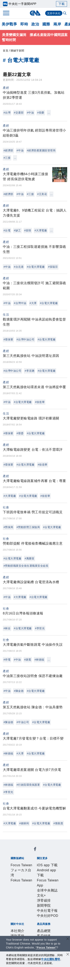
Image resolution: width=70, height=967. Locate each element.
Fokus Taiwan (19, 857)
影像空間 (43, 913)
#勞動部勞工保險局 (28, 527)
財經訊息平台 (22, 918)
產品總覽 (16, 913)
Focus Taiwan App (23, 873)
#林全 (7, 628)
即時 (24, 24)
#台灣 (7, 112)
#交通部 (19, 112)
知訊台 (38, 918)
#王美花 (42, 194)
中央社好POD (26, 883)
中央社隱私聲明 (50, 959)
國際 (46, 24)
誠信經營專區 (50, 898)
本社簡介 (16, 893)
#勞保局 (8, 527)
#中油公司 (23, 722)
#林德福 (39, 659)
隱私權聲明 (17, 903)
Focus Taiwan (19, 852)
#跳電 (27, 659)
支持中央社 (54, 13)
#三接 (7, 157)
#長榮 (40, 112)
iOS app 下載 (19, 868)
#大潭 (33, 303)
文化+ (13, 878)
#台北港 (19, 266)
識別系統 (29, 893)
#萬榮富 (29, 558)
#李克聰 (29, 370)
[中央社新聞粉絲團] (10, 842)
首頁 (5, 50)
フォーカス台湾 (42, 852)
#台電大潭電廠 (36, 266)
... (49, 112)
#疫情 (27, 230)
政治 (35, 24)
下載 (61, 3)
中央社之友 (52, 918)
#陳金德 (19, 690)
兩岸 (57, 24)
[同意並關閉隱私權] (67, 955)
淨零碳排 (25, 878)
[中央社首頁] (35, 13)
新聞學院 (38, 878)
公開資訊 (43, 893)
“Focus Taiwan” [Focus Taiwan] (46, 947)
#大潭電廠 (41, 230)
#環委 (20, 433)
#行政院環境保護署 (28, 784)
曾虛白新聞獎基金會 (24, 933)
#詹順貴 (58, 823)
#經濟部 (8, 150)
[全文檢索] (65, 13)
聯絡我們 (33, 903)
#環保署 (8, 339)
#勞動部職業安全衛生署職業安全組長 (26, 565)
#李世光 (40, 628)
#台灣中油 (20, 303)
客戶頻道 (29, 913)
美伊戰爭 (9, 24)
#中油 (30, 112)
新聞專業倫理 (29, 898)
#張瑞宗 (53, 266)
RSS (12, 923)
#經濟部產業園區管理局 (41, 150)
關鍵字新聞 (17, 50)
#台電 (7, 230)
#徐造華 (40, 402)
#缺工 (17, 230)
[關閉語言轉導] (67, 939)
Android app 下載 (43, 868)
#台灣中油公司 (25, 339)
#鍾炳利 (24, 823)
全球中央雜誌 (48, 873)
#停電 (7, 659)
